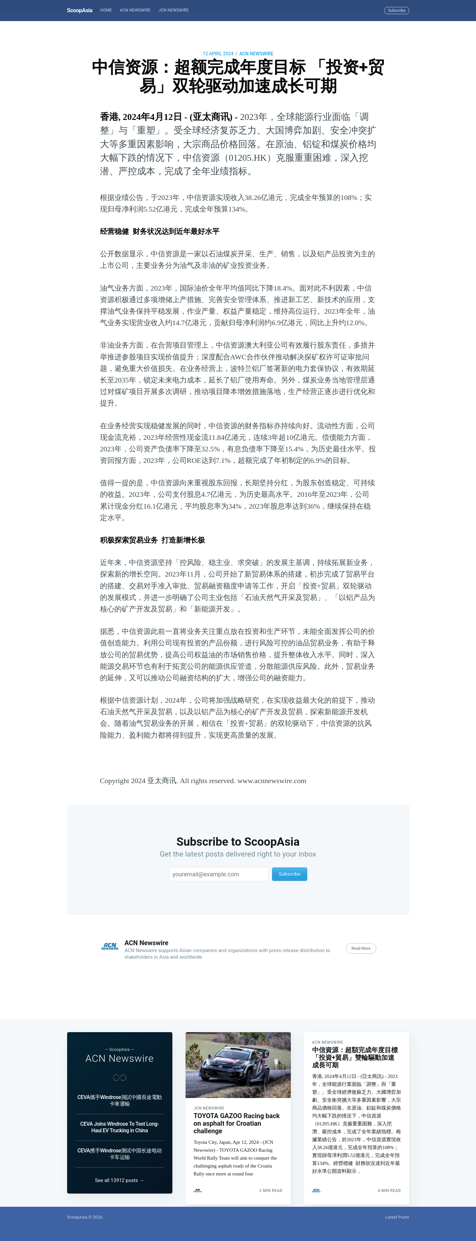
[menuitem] (106, 10)
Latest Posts (397, 1217)
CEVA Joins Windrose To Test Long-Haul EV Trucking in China (119, 1116)
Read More (360, 948)
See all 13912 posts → (119, 1180)
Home (106, 10)
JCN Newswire (174, 10)
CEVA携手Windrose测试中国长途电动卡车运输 (119, 1143)
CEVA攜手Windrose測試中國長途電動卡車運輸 (119, 1089)
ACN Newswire (135, 10)
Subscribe (396, 10)
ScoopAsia (79, 10)
